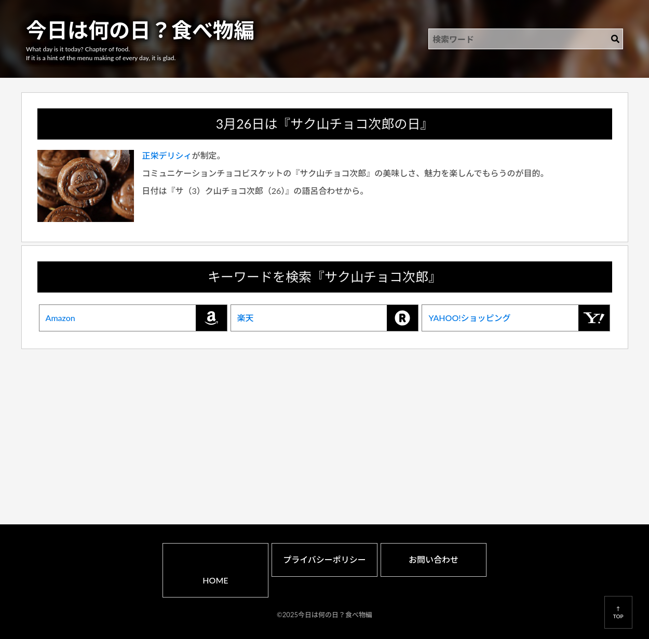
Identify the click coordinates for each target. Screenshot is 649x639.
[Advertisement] (325, 423)
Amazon (136, 318)
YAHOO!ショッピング (519, 318)
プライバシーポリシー (324, 559)
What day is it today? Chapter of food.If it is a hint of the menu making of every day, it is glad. (100, 53)
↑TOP (618, 612)
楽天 (327, 318)
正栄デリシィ (167, 155)
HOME (215, 580)
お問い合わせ (433, 559)
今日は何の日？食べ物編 (140, 30)
